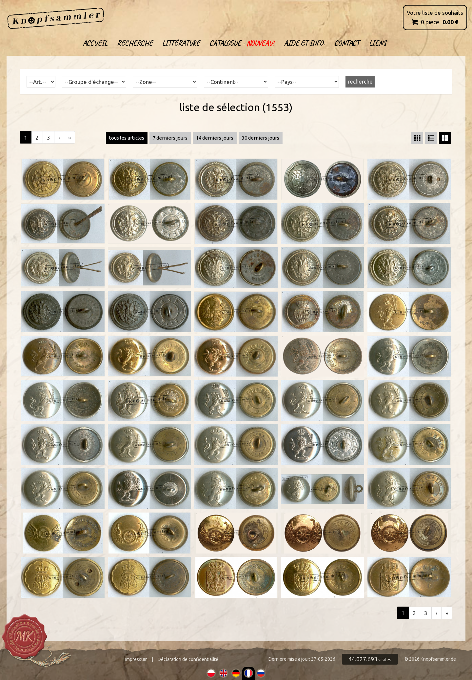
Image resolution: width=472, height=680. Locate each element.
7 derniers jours (170, 138)
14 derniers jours (214, 138)
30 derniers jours (260, 138)
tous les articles (126, 138)
